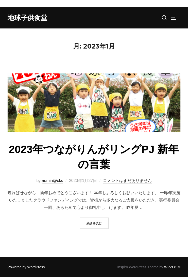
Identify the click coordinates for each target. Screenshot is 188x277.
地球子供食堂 (27, 18)
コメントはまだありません (127, 180)
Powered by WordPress (26, 267)
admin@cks (52, 180)
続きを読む (98, 222)
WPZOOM (172, 267)
